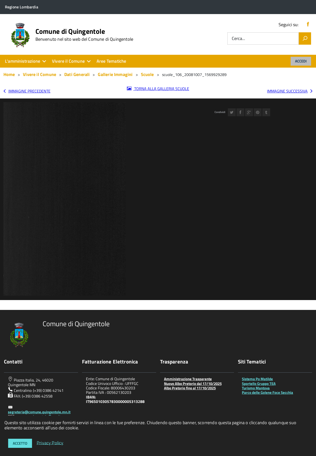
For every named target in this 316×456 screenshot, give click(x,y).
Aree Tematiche (111, 61)
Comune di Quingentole (84, 35)
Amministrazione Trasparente (188, 379)
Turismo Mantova (256, 388)
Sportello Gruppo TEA (259, 383)
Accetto (20, 443)
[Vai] (305, 38)
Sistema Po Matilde (257, 379)
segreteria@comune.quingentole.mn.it (39, 412)
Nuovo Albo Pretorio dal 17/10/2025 (193, 383)
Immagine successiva (287, 91)
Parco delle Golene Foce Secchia (267, 392)
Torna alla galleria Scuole (161, 89)
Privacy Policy (50, 442)
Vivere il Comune (68, 61)
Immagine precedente (29, 91)
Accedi (301, 61)
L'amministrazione (22, 61)
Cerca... (238, 38)
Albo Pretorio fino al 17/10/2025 (190, 388)
